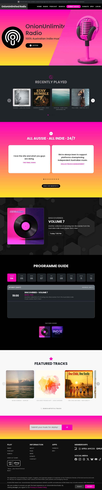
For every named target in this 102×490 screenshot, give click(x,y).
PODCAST (53, 6)
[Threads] (84, 459)
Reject (79, 486)
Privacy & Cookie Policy (38, 487)
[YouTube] (96, 459)
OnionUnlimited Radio (13, 6)
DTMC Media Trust (16, 482)
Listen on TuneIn (12, 458)
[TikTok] (100, 459)
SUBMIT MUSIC (73, 6)
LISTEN (34, 45)
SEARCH (62, 6)
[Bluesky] (92, 459)
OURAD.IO (55, 448)
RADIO (45, 6)
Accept (89, 486)
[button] (93, 100)
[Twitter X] (88, 459)
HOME (39, 6)
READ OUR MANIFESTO (51, 186)
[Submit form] (67, 427)
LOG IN (98, 6)
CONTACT (33, 459)
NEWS (31, 454)
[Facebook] (76, 459)
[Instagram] (80, 459)
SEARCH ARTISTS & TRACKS (51, 408)
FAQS (31, 451)
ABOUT (32, 448)
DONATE (85, 6)
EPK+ (92, 6)
